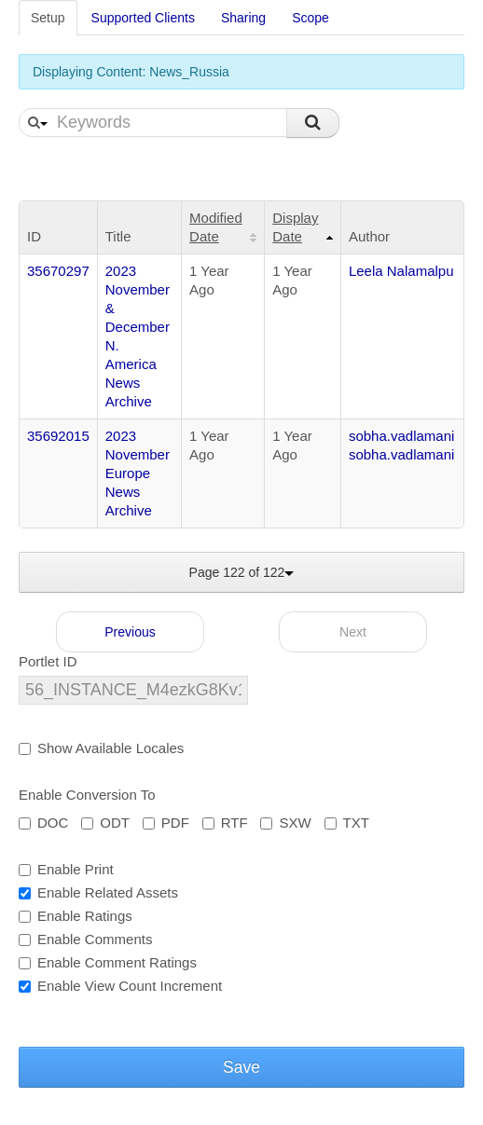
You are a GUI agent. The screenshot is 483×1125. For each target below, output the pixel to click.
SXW (285, 822)
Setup (48, 17)
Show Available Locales (101, 748)
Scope (310, 17)
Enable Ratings (75, 916)
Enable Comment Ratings (108, 962)
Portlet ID (48, 661)
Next (352, 631)
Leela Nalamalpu (401, 271)
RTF (225, 822)
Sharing (243, 17)
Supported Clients (143, 17)
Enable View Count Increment (120, 986)
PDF (166, 822)
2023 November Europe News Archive (137, 473)
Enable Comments (85, 939)
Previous (129, 631)
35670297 (58, 271)
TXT (346, 822)
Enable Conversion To (87, 795)
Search (312, 123)
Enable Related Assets (98, 892)
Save (241, 1067)
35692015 (58, 436)
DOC (43, 822)
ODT (105, 822)
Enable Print (66, 869)
